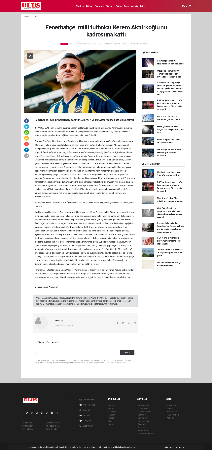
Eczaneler (142, 415)
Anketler (170, 408)
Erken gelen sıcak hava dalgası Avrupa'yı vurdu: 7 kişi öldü (170, 129)
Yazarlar (85, 410)
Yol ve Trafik (143, 408)
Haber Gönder (52, 429)
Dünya (89, 6)
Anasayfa (27, 16)
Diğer (143, 6)
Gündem (79, 6)
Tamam (179, 447)
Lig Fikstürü (142, 418)
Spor (126, 6)
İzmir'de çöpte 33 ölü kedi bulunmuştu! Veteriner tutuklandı (169, 153)
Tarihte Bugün (144, 421)
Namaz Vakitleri (144, 412)
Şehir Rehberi (143, 430)
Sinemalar (142, 424)
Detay (168, 447)
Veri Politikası (28, 429)
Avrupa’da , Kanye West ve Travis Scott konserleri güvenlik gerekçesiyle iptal (169, 74)
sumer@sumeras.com (64, 325)
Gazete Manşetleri (146, 433)
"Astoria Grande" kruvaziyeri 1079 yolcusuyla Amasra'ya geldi (170, 253)
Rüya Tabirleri (173, 415)
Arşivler (85, 415)
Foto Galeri (87, 399)
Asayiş (134, 6)
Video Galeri (87, 405)
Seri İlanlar (142, 427)
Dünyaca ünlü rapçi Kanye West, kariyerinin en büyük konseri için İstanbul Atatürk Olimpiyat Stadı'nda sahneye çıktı (170, 89)
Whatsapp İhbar (52, 426)
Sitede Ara (171, 405)
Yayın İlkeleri (27, 426)
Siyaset (109, 6)
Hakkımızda (27, 423)
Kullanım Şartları (53, 423)
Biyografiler (172, 412)
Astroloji (170, 418)
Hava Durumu (144, 405)
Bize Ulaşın (86, 426)
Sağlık (119, 6)
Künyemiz (86, 420)
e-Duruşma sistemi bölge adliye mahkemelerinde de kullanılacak (169, 241)
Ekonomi (99, 6)
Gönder (127, 352)
